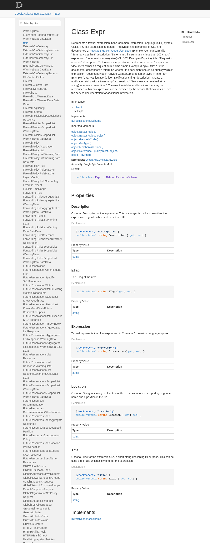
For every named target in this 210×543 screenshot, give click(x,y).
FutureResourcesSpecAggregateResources (42, 421)
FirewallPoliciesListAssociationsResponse (42, 117)
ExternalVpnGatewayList (37, 54)
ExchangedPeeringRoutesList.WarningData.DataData (41, 36)
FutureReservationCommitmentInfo (42, 271)
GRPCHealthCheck (34, 466)
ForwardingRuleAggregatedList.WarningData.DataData (42, 210)
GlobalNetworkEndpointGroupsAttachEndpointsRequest (41, 479)
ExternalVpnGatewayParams (40, 73)
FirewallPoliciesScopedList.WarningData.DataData (39, 136)
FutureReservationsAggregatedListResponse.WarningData (42, 337)
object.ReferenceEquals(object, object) (94, 151)
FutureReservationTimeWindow (42, 323)
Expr (57, 13)
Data (114, 159)
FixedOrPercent (32, 185)
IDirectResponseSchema (86, 120)
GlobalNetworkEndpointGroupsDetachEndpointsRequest (41, 487)
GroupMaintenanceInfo (36, 508)
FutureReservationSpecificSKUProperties (39, 279)
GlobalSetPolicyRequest (37, 504)
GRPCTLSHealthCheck (37, 470)
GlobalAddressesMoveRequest (41, 473)
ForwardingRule (32, 192)
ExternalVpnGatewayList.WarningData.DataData (38, 67)
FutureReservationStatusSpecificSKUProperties (42, 317)
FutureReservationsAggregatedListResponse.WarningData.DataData (42, 346)
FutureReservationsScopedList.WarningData (42, 387)
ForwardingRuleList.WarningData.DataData (40, 229)
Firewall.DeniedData (35, 88)
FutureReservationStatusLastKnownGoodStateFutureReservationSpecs (40, 308)
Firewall (27, 81)
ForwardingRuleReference (38, 235)
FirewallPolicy (31, 142)
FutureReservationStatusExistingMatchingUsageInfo (42, 290)
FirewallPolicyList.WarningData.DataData (42, 160)
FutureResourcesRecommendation (33, 402)
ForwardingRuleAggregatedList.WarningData (42, 202)
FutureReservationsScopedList (41, 381)
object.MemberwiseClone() (87, 147)
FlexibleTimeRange (34, 188)
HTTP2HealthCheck (35, 527)
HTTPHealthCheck (34, 531)
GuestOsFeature (33, 523)
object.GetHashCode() (84, 139)
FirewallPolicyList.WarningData (41, 154)
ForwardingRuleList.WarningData (40, 221)
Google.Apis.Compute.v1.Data (33, 13)
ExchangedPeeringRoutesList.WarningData (41, 29)
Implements (188, 42)
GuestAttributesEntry (35, 516)
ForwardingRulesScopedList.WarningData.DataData (40, 260)
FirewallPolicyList (33, 150)
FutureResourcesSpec (36, 416)
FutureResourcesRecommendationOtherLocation (42, 410)
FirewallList (30, 92)
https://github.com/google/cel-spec (110, 50)
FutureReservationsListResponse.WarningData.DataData (40, 373)
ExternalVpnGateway (35, 46)
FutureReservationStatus (38, 285)
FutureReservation (34, 265)
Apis (95, 159)
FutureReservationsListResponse (37, 356)
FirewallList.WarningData (38, 96)
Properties (187, 36)
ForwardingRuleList (34, 215)
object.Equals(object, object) (88, 135)
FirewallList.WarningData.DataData (41, 102)
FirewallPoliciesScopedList (39, 123)
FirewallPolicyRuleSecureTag (40, 181)
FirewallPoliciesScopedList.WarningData (39, 129)
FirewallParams (32, 111)
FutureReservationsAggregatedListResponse (42, 329)
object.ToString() (81, 154)
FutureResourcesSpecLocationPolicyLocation (41, 445)
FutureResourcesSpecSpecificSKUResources (41, 452)
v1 (110, 159)
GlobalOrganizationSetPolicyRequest (40, 495)
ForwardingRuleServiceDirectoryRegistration (42, 240)
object (78, 107)
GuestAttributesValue (35, 520)
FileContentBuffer (33, 77)
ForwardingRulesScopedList (40, 246)
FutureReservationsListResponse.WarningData (37, 364)
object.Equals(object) (84, 131)
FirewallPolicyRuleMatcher (39, 169)
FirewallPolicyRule (34, 165)
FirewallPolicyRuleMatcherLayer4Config (39, 175)
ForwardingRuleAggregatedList (41, 196)
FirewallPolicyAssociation (38, 146)
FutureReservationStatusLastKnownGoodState (40, 298)
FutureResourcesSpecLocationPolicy (41, 437)
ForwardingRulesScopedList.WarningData (40, 252)
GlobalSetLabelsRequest (38, 500)
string (75, 256)
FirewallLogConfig (34, 108)
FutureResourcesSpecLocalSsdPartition (42, 429)
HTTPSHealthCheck (35, 535)
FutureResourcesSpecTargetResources (40, 460)
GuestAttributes (32, 512)
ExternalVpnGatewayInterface (41, 50)
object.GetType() (81, 143)
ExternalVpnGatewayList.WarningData (38, 59)
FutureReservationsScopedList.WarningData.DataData (42, 394)
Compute (103, 159)
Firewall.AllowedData (35, 84)
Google (89, 159)
